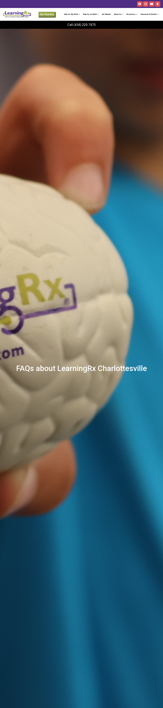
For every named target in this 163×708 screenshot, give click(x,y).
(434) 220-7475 (85, 25)
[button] (79, 14)
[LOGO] (17, 14)
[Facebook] (139, 4)
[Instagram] (145, 4)
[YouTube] (151, 4)
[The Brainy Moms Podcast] (157, 4)
